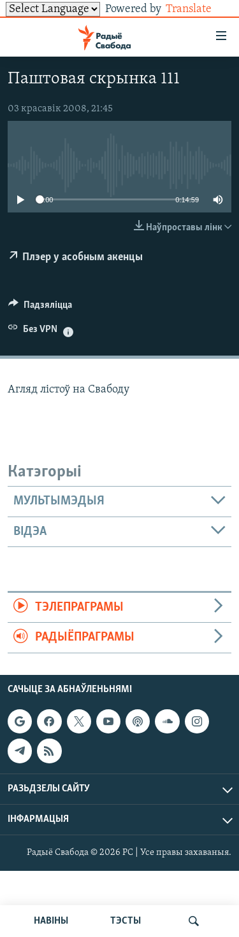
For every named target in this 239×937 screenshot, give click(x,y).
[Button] (40, 308)
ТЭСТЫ (125, 921)
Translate (198, 9)
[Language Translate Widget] (53, 9)
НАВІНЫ (51, 921)
